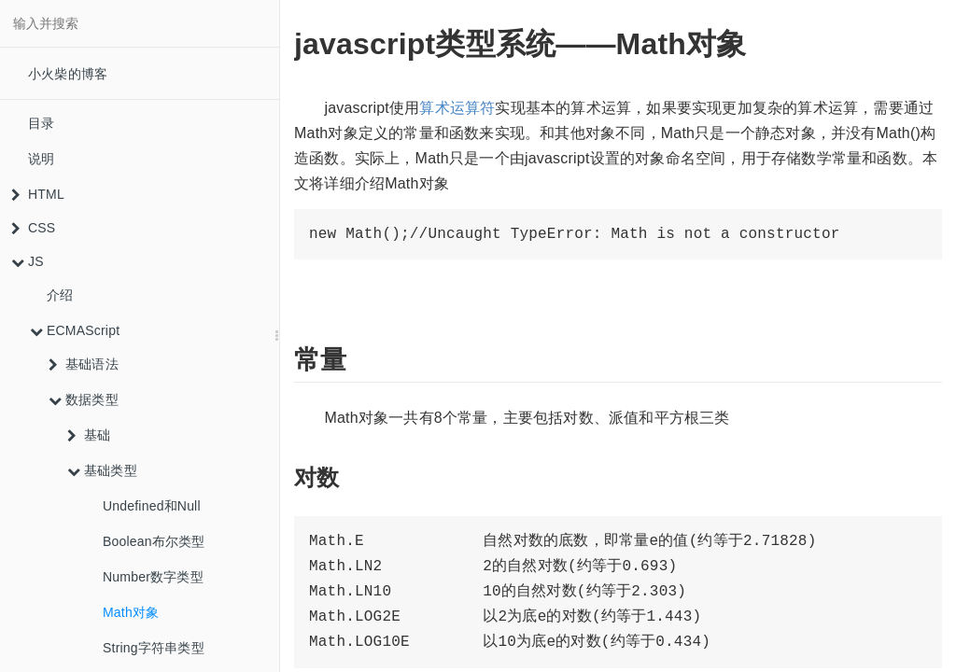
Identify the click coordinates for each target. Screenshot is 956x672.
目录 (41, 123)
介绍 (60, 294)
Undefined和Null (152, 505)
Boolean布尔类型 (154, 541)
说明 (41, 158)
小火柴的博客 (67, 73)
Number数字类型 (153, 576)
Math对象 (131, 612)
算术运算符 (457, 108)
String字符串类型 (153, 647)
